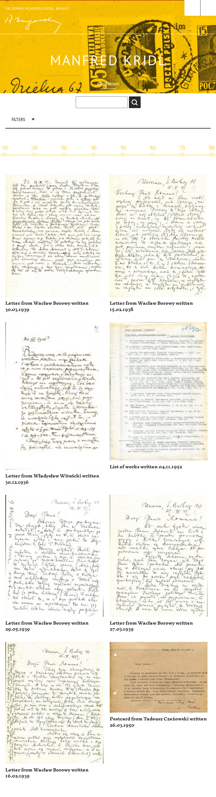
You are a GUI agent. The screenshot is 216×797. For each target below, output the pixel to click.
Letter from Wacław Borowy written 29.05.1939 (47, 626)
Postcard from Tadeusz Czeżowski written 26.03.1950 (158, 722)
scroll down (108, 83)
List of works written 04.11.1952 (146, 466)
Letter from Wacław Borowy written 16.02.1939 (47, 773)
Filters (18, 119)
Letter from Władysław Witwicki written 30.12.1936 (52, 479)
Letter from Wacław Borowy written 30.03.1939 (47, 306)
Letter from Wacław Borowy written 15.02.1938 (151, 306)
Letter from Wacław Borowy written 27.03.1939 (151, 626)
